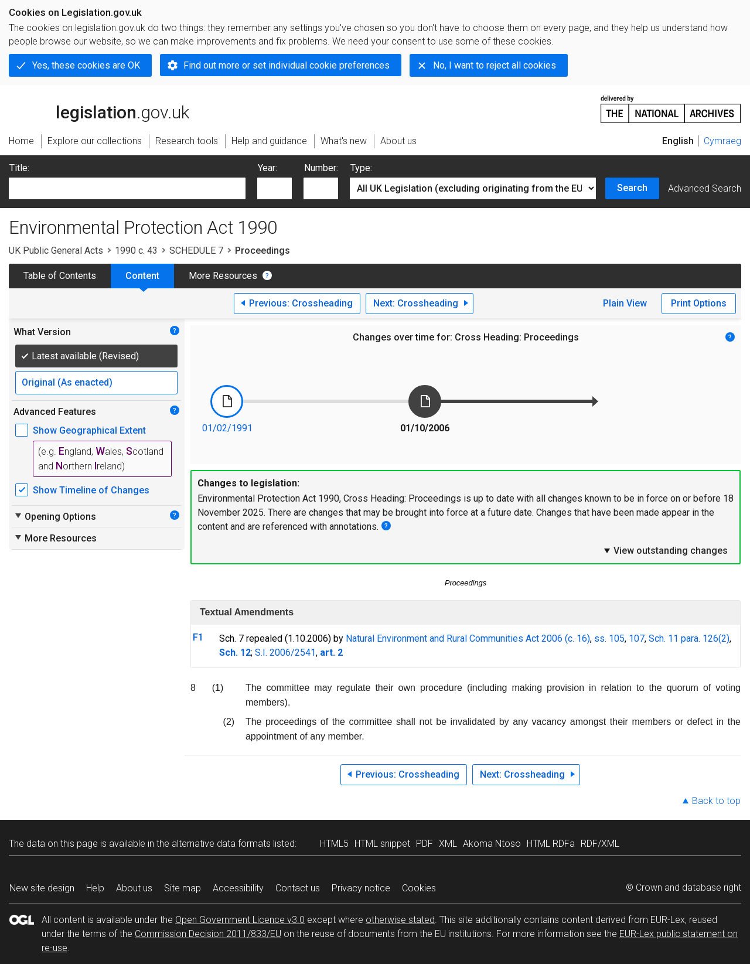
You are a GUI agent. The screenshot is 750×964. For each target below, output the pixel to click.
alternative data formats (221, 843)
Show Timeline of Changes (91, 490)
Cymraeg (722, 141)
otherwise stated (400, 919)
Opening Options (54, 516)
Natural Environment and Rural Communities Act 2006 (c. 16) (468, 638)
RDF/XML (600, 843)
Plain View (625, 303)
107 (637, 638)
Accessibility (238, 888)
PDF (424, 843)
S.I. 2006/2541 (285, 652)
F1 (198, 637)
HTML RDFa (551, 843)
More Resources (223, 275)
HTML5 (334, 843)
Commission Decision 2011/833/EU (208, 933)
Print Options (699, 303)
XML (448, 843)
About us (134, 888)
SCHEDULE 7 (196, 250)
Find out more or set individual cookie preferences (286, 65)
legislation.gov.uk (99, 108)
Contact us (297, 888)
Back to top (716, 800)
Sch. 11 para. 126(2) (689, 638)
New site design (41, 888)
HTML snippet (382, 843)
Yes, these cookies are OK (86, 65)
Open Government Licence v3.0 (240, 919)
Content (142, 275)
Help (95, 888)
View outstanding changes (665, 550)
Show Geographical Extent (89, 430)
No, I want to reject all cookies (494, 65)
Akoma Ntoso (492, 843)
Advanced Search (704, 188)
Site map (182, 888)
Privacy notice (361, 888)
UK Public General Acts (56, 250)
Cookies (419, 888)
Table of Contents (59, 275)
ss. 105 (609, 638)
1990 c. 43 (136, 250)
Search (632, 187)
